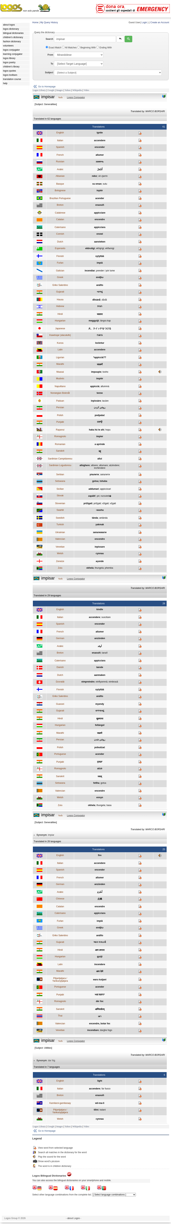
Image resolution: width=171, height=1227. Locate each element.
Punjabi (60, 422)
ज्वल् (100, 776)
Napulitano (60, 386)
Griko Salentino (60, 285)
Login (144, 22)
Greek (60, 277)
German (60, 638)
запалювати (99, 532)
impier (99, 436)
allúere (94, 465)
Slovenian (60, 503)
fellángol (99, 725)
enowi (100, 234)
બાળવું (99, 291)
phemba (109, 568)
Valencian (60, 539)
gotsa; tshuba (99, 481)
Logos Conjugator (76, 97)
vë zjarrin (103, 176)
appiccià (94, 386)
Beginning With (86, 47)
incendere (99, 964)
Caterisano (60, 227)
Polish (60, 415)
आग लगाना (99, 950)
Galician (60, 270)
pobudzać (99, 747)
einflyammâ (101, 681)
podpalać (100, 415)
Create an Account (159, 22)
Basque (60, 184)
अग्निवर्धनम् (99, 1009)
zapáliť (92, 496)
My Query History (49, 22)
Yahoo (67, 90)
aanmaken (99, 675)
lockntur (99, 343)
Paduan (60, 400)
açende (100, 561)
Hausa (60, 299)
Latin (60, 349)
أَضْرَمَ (99, 892)
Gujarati (60, 291)
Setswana (60, 481)
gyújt (99, 956)
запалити (105, 474)
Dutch (60, 241)
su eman (97, 184)
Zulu (60, 568)
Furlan (60, 263)
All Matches (69, 47)
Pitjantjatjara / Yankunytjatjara (60, 979)
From (50, 54)
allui (99, 458)
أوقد (100, 646)
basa (108, 805)
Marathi (60, 364)
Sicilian (60, 489)
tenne (100, 393)
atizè (99, 768)
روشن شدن (99, 739)
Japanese (60, 328)
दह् (100, 451)
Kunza (60, 343)
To (52, 63)
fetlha (96, 783)
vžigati (105, 503)
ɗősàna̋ (96, 299)
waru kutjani (99, 979)
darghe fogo (106, 1030)
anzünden (99, 638)
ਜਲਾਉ (99, 422)
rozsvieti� (106, 496)
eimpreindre (87, 681)
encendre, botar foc (99, 1023)
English (60, 132)
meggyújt (94, 320)
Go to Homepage (46, 86)
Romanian (60, 444)
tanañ (105, 652)
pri (98, 496)
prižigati (88, 503)
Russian (60, 161)
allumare (103, 465)
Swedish (60, 518)
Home (35, 22)
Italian (60, 140)
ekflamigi (109, 248)
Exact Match (54, 47)
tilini (96, 1109)
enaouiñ (99, 205)
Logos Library (39, 90)
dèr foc (100, 1001)
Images (59, 90)
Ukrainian (60, 532)
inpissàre (96, 400)
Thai (60, 1015)
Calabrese (60, 212)
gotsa (103, 783)
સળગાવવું (99, 710)
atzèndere (114, 465)
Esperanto (60, 248)
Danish (60, 667)
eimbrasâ (113, 681)
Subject (49, 72)
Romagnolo (60, 436)
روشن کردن (99, 407)
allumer (100, 155)
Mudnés (60, 378)
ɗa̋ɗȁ (104, 299)
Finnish (60, 256)
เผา (99, 1016)
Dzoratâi (60, 681)
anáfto (99, 285)
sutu (105, 184)
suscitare (106, 617)
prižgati (97, 503)
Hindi (60, 314)
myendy (99, 704)
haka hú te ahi (96, 429)
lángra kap (105, 320)
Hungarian (60, 320)
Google (51, 90)
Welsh (60, 553)
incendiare (93, 1030)
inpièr (100, 190)
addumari (94, 489)
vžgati (113, 503)
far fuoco (105, 1088)
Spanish (60, 147)
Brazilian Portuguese (60, 198)
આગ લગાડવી (99, 942)
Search (49, 39)
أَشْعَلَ (99, 169)
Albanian (60, 176)
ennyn (99, 797)
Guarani (60, 704)
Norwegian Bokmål (60, 393)
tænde (99, 667)
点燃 (99, 899)
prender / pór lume (105, 270)
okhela (89, 568)
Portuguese (60, 754)
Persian (60, 407)
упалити (94, 474)
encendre (100, 219)
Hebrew (60, 306)
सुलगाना (99, 718)
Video (86, 90)
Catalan (60, 219)
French (60, 155)
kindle (99, 609)
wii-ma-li (99, 1103)
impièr (99, 378)
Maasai (60, 372)
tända (95, 518)
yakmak (100, 524)
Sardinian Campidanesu (60, 458)
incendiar (90, 270)
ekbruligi (90, 248)
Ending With (104, 47)
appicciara (99, 227)
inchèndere (99, 468)
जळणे (99, 733)
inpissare (100, 546)
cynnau (100, 553)
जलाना (100, 314)
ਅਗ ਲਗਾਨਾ (99, 994)
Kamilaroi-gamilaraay (60, 1103)
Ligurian (60, 357)
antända (103, 518)
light (99, 1081)
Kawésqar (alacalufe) (60, 335)
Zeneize (60, 561)
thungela (99, 568)
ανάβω (99, 277)
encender (100, 147)
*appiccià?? (99, 357)
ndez (94, 176)
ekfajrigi (100, 248)
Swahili (60, 510)
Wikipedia (77, 90)
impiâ (100, 263)
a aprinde (100, 444)
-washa (100, 510)
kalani (103, 1109)
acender (99, 198)
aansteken (99, 241)
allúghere (85, 465)
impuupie (96, 372)
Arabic (60, 169)
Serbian (60, 474)
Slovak (60, 495)
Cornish (60, 234)
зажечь (100, 161)
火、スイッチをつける (99, 328)
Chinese (60, 898)
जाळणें (100, 364)
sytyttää (99, 256)
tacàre (105, 400)
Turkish (60, 524)
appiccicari (105, 489)
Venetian (60, 546)
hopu (108, 429)
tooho (105, 372)
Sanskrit (60, 451)
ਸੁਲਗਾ (99, 762)
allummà (105, 386)
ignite (100, 132)
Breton (60, 205)
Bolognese (60, 190)
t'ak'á (100, 335)
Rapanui (60, 429)
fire (99, 855)
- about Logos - (73, 1218)
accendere (99, 140)
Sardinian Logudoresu (60, 465)
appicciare (99, 212)
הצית (99, 306)
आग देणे (99, 971)
